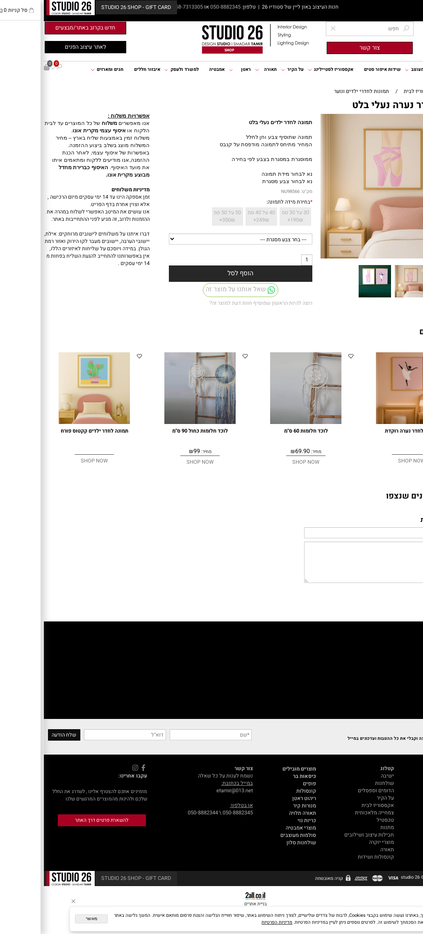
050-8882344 (159, 812)
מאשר (47, 918)
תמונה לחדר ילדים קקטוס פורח (50, 431)
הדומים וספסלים (332, 790)
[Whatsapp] (407, 919)
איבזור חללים (103, 69)
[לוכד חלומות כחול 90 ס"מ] (156, 422)
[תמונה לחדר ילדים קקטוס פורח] (50, 422)
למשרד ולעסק (138, 69)
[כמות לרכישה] (262, 259)
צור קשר (412, 805)
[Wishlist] (9, 67)
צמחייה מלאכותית (330, 812)
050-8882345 (181, 7)
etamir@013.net (191, 790)
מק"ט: (262, 191)
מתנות (343, 827)
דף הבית (411, 69)
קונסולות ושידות (332, 857)
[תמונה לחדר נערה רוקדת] (368, 422)
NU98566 (246, 191)
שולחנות (340, 783)
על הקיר (248, 69)
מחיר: (271, 451)
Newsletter (407, 730)
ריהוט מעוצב (377, 69)
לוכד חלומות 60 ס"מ (262, 431)
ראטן (196, 69)
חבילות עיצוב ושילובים (325, 835)
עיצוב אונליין (407, 820)
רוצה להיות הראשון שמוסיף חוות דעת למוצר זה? (217, 303)
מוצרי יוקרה (337, 842)
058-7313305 (144, 7)
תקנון (415, 798)
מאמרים (412, 776)
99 (153, 451)
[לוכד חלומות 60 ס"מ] (262, 422)
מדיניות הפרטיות (233, 922)
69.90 (258, 451)
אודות (414, 790)
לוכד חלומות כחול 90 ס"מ (156, 431)
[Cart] (3, 67)
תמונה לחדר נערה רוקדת (367, 431)
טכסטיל (341, 820)
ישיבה (343, 776)
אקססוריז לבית (334, 805)
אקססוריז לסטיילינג (286, 69)
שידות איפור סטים (338, 69)
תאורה (222, 69)
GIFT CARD (408, 827)
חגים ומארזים (63, 69)
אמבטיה (173, 69)
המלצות (412, 812)
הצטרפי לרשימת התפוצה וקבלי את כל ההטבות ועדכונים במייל (363, 738)
